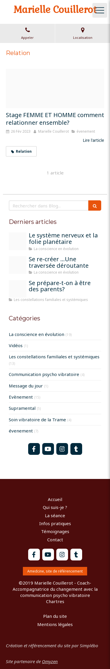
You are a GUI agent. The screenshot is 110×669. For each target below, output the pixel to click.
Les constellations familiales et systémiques (54, 357)
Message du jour (26, 386)
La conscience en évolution (36, 334)
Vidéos (16, 345)
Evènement (21, 397)
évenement (21, 431)
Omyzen (50, 661)
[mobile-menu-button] (99, 10)
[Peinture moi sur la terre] (17, 265)
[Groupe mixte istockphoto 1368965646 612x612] (55, 88)
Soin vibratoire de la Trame (37, 419)
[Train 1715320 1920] (17, 241)
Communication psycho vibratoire (44, 374)
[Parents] (17, 289)
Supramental (22, 408)
